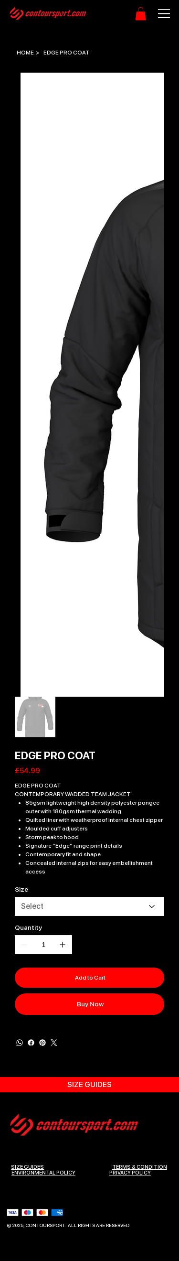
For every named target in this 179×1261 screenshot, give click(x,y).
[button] (140, 13)
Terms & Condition (139, 1167)
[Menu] (159, 14)
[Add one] (62, 944)
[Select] (89, 906)
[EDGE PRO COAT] (66, 52)
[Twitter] (54, 1042)
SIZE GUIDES (27, 1167)
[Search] (65, 14)
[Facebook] (31, 1042)
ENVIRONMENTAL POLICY (43, 1172)
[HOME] (25, 52)
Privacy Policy (130, 1172)
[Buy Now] (89, 1004)
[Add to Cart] (89, 978)
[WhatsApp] (19, 1042)
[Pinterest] (42, 1042)
